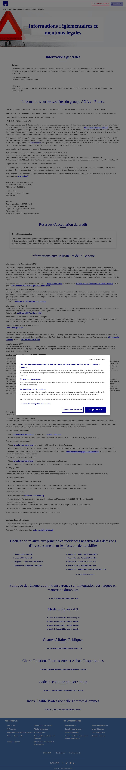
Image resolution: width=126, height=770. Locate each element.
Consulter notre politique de (37, 404)
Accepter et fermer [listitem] (95, 409)
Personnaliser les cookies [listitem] (73, 409)
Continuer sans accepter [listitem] (97, 359)
